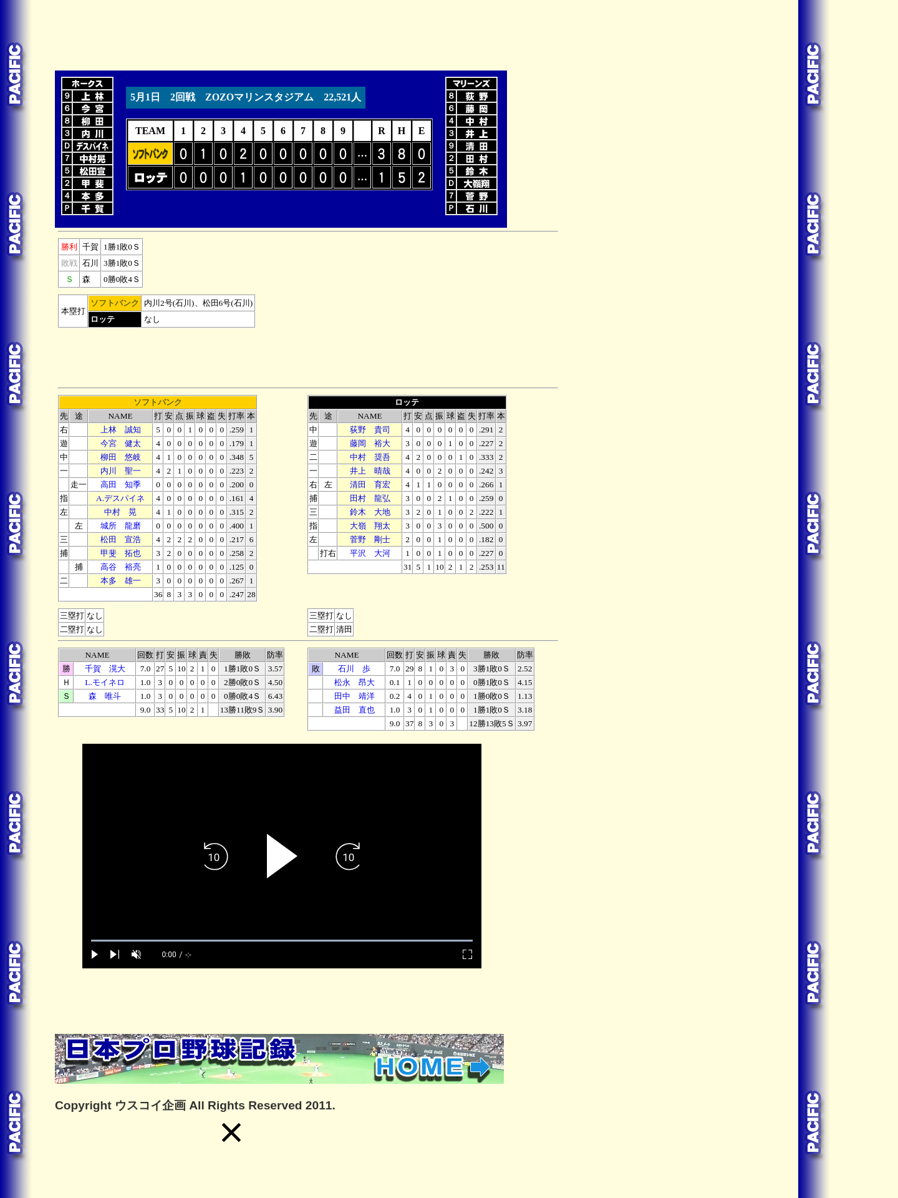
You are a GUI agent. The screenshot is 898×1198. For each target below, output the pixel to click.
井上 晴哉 (370, 470)
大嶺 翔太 (370, 525)
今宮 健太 (120, 443)
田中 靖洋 (354, 696)
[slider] (282, 941)
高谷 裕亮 (120, 567)
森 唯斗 (105, 696)
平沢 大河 (370, 553)
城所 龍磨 (120, 525)
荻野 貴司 (370, 429)
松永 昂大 (354, 682)
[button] (231, 1132)
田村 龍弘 (370, 498)
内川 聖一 (120, 470)
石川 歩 (354, 668)
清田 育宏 (370, 484)
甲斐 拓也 (120, 553)
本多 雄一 (120, 580)
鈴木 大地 (370, 512)
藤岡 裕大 (370, 443)
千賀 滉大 (105, 668)
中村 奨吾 (370, 457)
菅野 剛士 (370, 539)
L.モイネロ (104, 682)
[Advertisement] (282, 33)
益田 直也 (354, 709)
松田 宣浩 (120, 539)
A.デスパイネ (120, 498)
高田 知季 (120, 484)
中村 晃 (120, 512)
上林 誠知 (120, 429)
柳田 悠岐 (120, 457)
